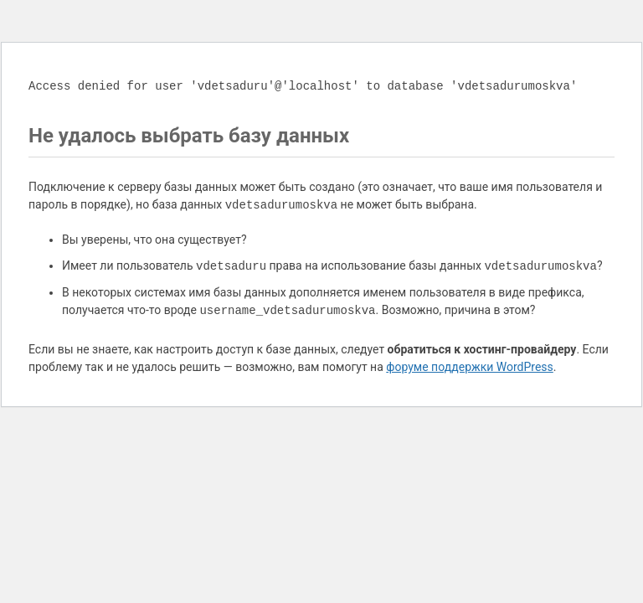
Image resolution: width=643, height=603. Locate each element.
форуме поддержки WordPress (469, 367)
